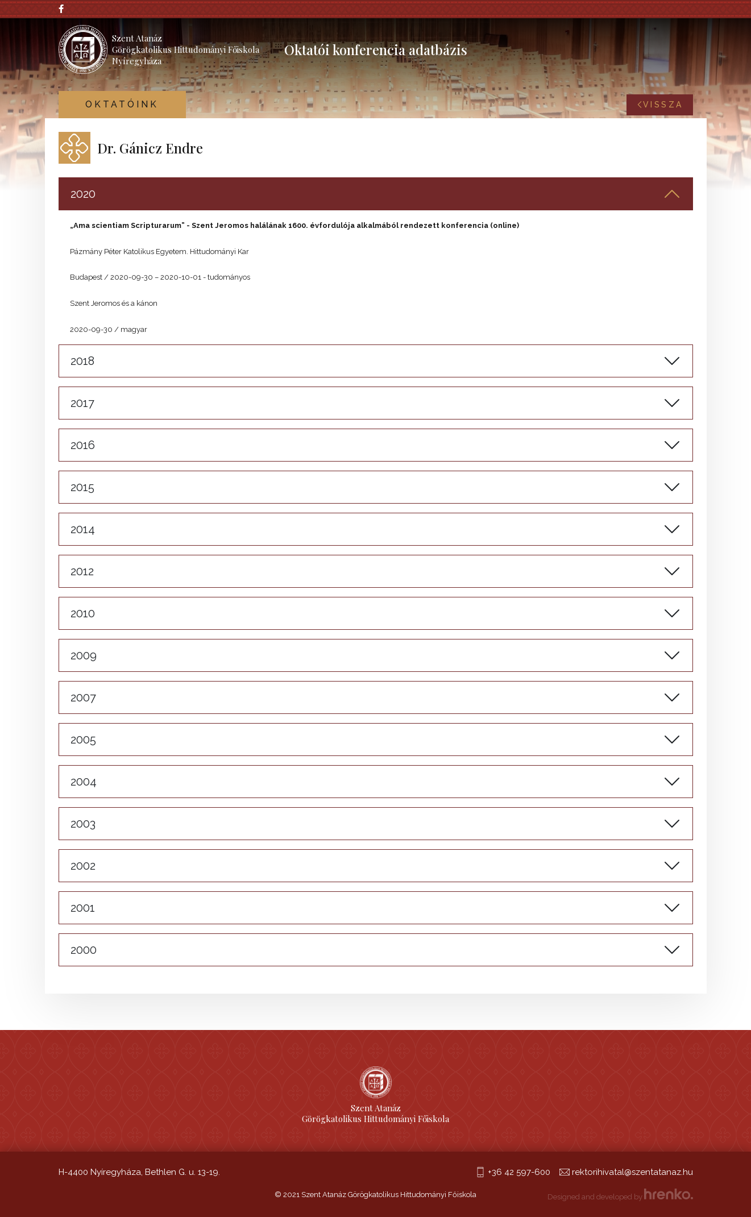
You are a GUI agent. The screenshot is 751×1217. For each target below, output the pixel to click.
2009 (83, 655)
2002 (83, 866)
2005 (83, 739)
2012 (82, 571)
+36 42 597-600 (519, 1172)
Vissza (659, 104)
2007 (83, 697)
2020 (83, 194)
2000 (83, 950)
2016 (82, 445)
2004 (83, 781)
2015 (82, 487)
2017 (82, 403)
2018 (82, 361)
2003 (83, 823)
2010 (82, 613)
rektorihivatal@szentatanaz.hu (632, 1172)
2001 (82, 908)
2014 (82, 529)
